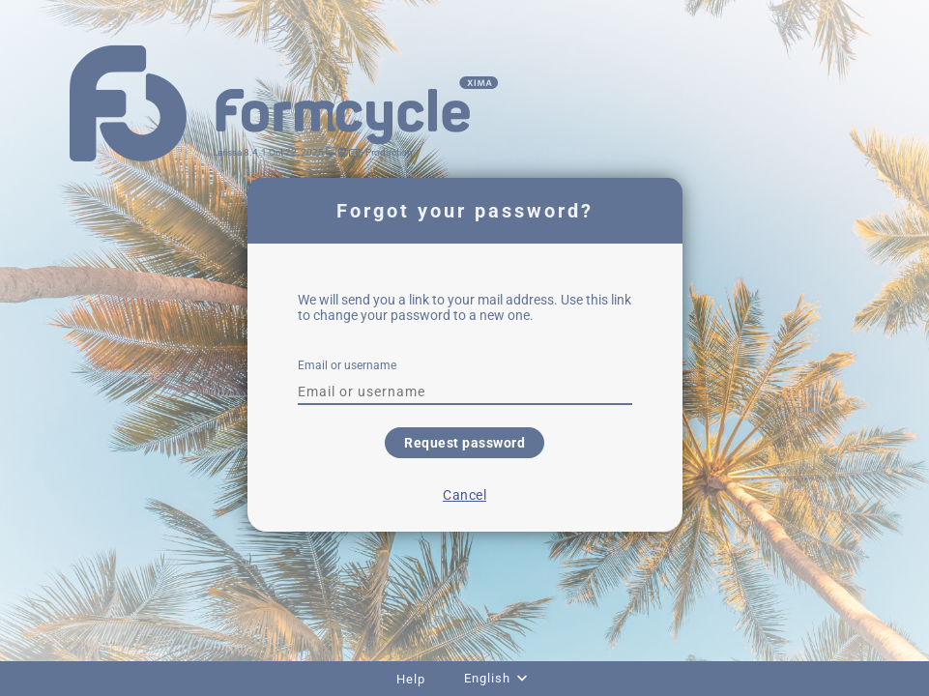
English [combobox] (487, 678)
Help (410, 679)
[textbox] (465, 391)
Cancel (464, 495)
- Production (386, 152)
